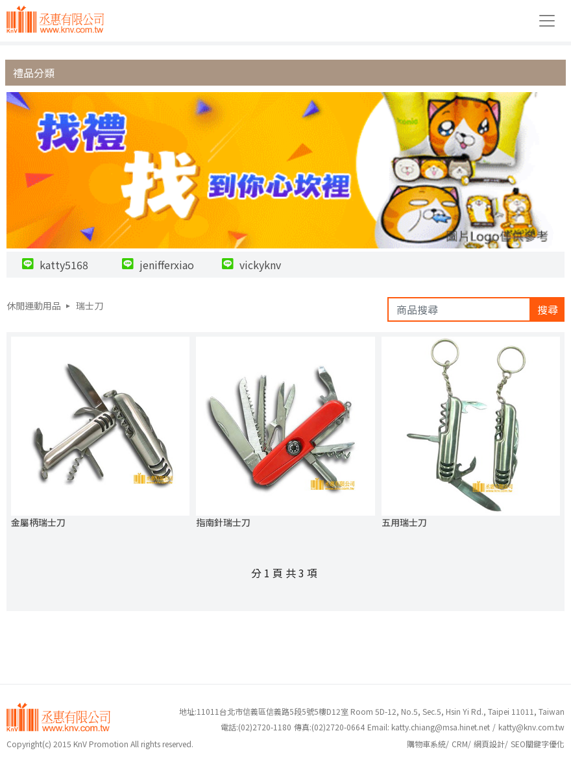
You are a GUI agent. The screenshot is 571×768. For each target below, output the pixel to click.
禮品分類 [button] (34, 72)
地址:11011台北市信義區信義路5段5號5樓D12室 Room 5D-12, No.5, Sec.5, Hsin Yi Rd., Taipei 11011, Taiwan (372, 711)
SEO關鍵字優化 (538, 743)
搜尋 (547, 309)
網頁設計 (489, 743)
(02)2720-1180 (256, 726)
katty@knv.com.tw (531, 726)
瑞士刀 (89, 305)
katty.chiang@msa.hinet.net (440, 726)
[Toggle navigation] (547, 20)
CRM (460, 743)
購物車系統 (426, 743)
